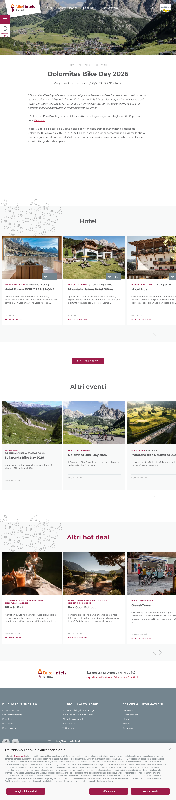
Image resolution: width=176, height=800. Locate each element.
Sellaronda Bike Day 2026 (24, 457)
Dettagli (10, 315)
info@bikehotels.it (67, 741)
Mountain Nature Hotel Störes (91, 289)
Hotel (48, 7)
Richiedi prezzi (88, 361)
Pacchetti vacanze (12, 714)
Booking (88, 7)
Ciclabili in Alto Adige (74, 719)
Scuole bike (68, 723)
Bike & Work (14, 607)
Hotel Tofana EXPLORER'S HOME (30, 289)
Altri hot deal (88, 537)
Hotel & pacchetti (11, 710)
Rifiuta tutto (109, 791)
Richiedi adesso (14, 319)
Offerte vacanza (67, 7)
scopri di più (13, 480)
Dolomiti (39, 120)
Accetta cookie (150, 791)
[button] (170, 749)
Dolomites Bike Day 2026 (87, 455)
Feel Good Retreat (82, 607)
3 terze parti (19, 756)
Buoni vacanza (109, 7)
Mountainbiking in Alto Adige (78, 710)
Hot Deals (7, 723)
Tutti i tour (68, 728)
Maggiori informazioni (25, 791)
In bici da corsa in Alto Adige (78, 714)
